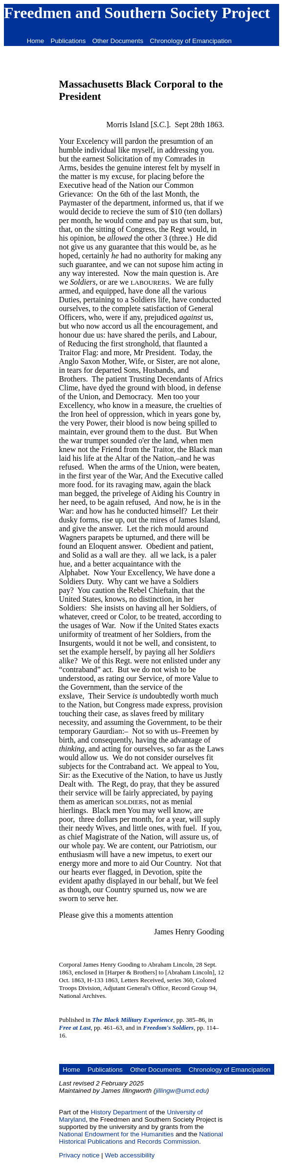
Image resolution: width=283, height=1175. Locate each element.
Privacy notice (79, 1155)
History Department (119, 1112)
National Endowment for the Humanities (116, 1134)
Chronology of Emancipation (190, 41)
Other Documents (117, 41)
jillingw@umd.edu (181, 1090)
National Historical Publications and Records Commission (141, 1137)
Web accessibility (129, 1155)
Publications (68, 41)
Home (35, 41)
